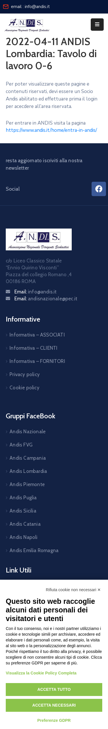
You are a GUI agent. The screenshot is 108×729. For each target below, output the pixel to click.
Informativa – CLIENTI (33, 348)
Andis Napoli (23, 537)
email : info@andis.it (30, 6)
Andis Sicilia (23, 511)
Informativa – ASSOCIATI (37, 335)
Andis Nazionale (28, 431)
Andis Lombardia (28, 471)
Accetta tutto (54, 689)
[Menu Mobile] (97, 24)
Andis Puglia (23, 497)
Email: (35, 292)
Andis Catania (25, 524)
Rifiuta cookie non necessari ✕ (73, 589)
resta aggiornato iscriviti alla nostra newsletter (44, 164)
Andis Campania (28, 458)
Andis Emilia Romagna (34, 550)
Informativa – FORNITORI (37, 361)
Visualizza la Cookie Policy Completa (41, 673)
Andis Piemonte (27, 484)
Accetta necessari (54, 705)
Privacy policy (25, 374)
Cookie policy (24, 387)
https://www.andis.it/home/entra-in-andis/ (51, 130)
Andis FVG (21, 445)
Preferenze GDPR (54, 720)
